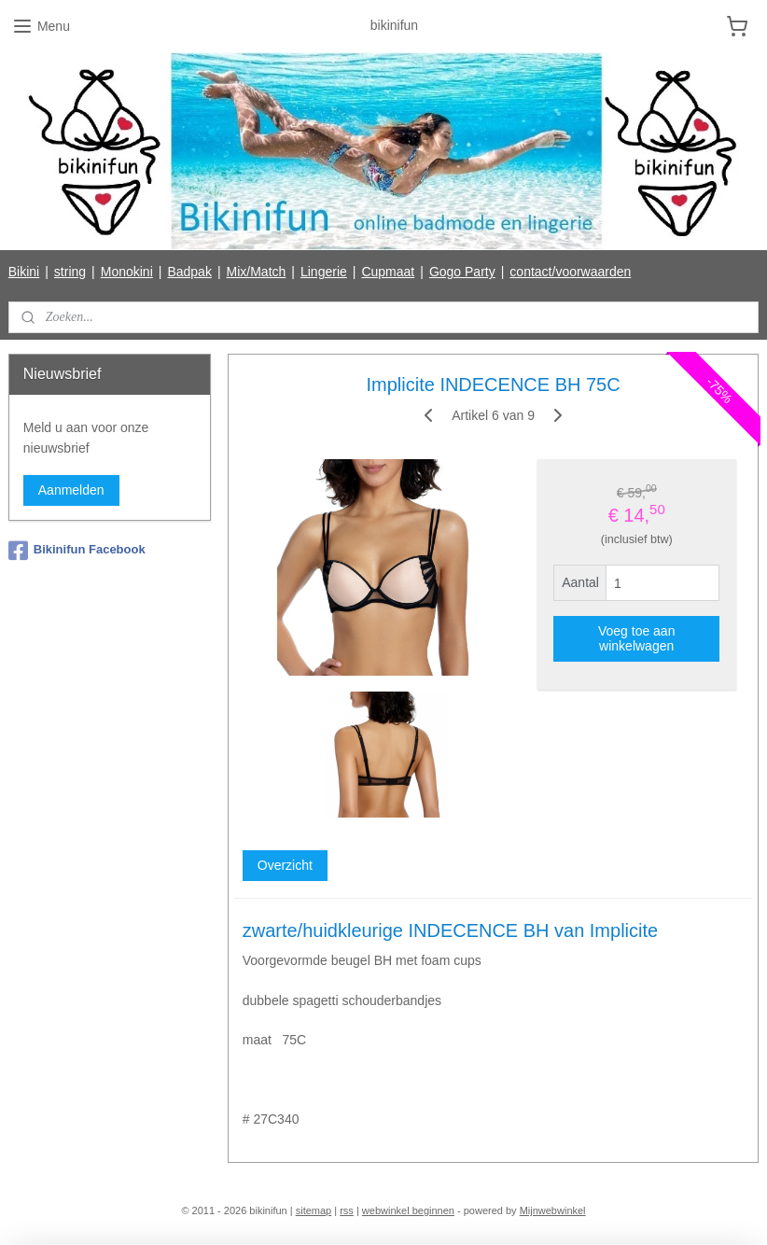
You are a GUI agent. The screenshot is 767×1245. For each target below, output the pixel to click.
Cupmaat (387, 271)
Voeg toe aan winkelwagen (637, 638)
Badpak (189, 271)
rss (347, 1210)
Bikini (23, 271)
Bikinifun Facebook (77, 550)
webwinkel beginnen (408, 1210)
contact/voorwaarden (570, 271)
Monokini (127, 271)
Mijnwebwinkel (553, 1210)
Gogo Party (462, 271)
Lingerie (323, 271)
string (70, 271)
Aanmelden (71, 490)
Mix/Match (256, 271)
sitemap (314, 1210)
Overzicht (285, 866)
